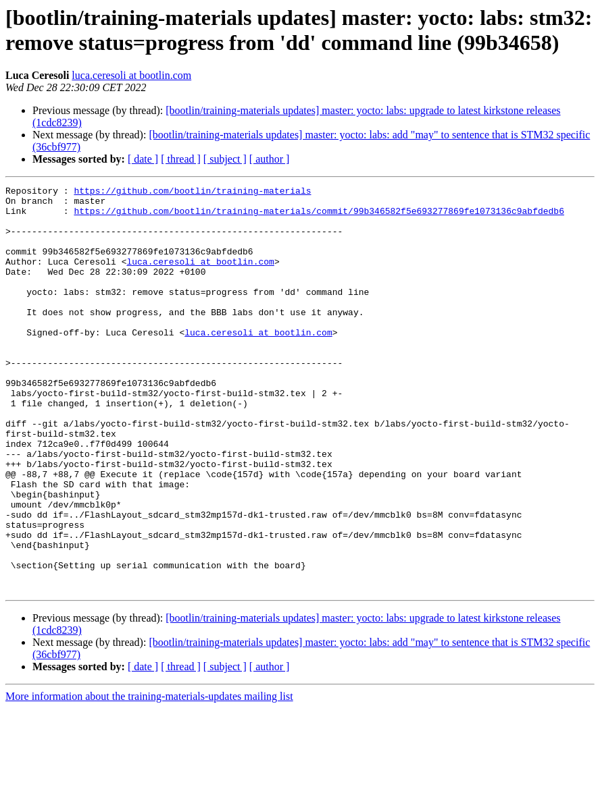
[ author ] (269, 159)
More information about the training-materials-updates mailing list (149, 777)
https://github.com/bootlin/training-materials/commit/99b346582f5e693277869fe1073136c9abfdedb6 (319, 217)
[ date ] (143, 159)
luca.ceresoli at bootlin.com (131, 75)
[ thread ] (181, 159)
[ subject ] (225, 159)
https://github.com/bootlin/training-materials (192, 192)
